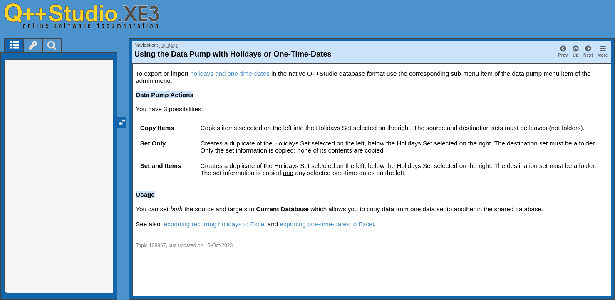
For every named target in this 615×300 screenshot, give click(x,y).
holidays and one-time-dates (230, 73)
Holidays (168, 45)
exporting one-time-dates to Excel (327, 224)
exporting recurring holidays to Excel (215, 224)
